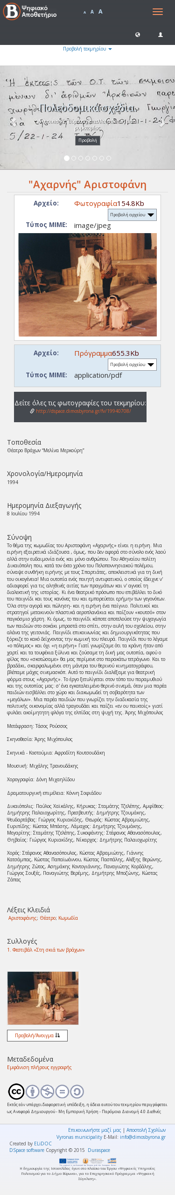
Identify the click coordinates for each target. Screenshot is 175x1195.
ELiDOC (43, 1143)
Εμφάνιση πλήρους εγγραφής (39, 1067)
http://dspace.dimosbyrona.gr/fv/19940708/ (80, 411)
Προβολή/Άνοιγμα (37, 1035)
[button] (137, 34)
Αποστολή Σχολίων (146, 1130)
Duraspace (99, 1150)
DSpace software (26, 1150)
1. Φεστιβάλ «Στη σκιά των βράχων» (46, 949)
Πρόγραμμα (93, 353)
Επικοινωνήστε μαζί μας (94, 1130)
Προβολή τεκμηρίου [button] (87, 48)
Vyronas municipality (79, 1137)
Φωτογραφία (95, 203)
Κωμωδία (68, 918)
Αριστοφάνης (22, 918)
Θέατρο (48, 918)
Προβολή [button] (87, 140)
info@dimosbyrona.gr (143, 1137)
